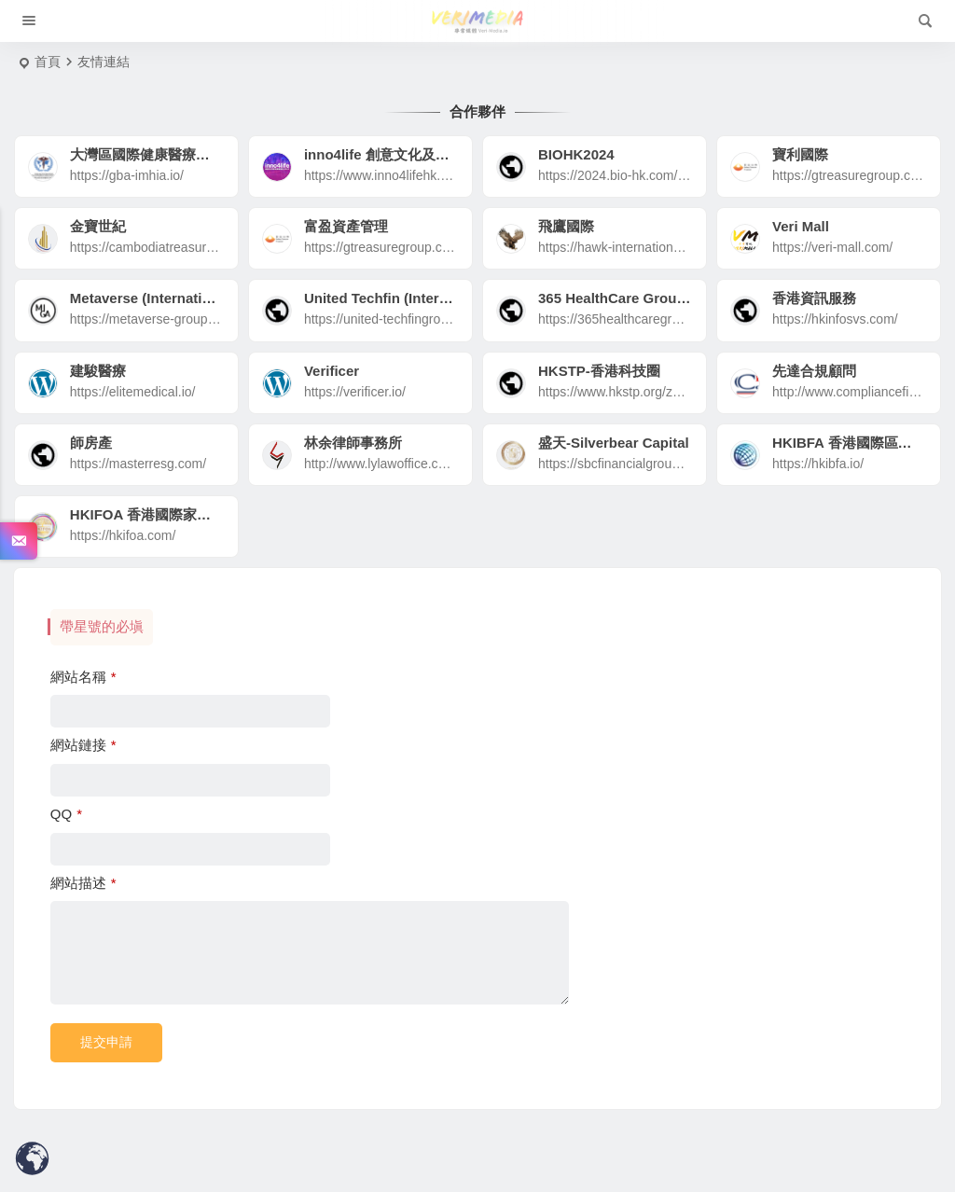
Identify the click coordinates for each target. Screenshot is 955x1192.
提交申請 (106, 1041)
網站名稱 (83, 677)
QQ (66, 814)
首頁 (48, 61)
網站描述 (83, 883)
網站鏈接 (83, 745)
